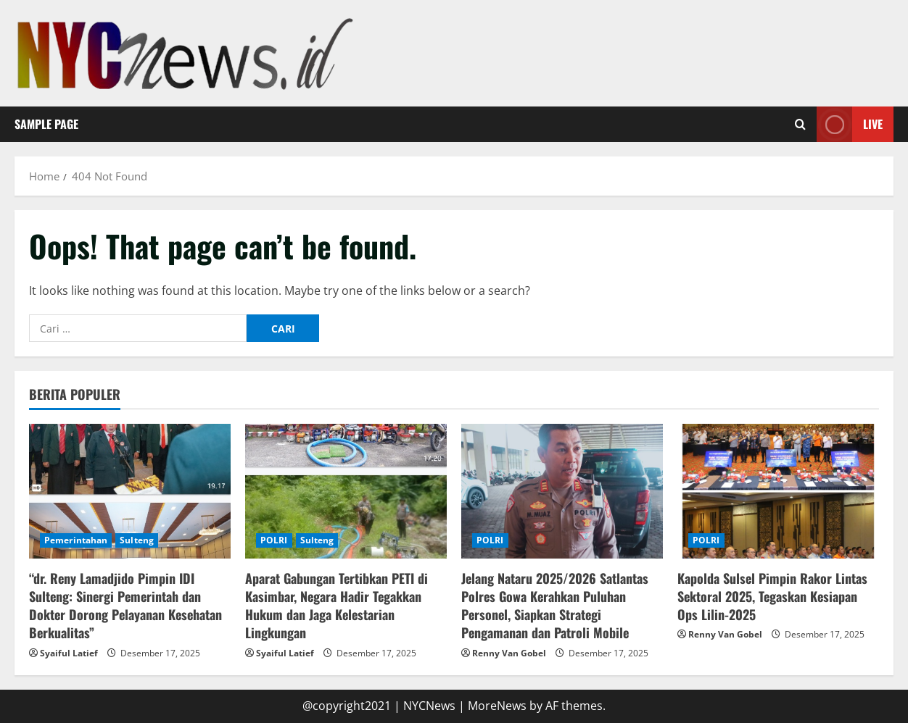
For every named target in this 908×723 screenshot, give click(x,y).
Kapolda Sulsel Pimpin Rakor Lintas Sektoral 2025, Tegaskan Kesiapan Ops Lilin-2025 (772, 596)
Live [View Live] (850, 124)
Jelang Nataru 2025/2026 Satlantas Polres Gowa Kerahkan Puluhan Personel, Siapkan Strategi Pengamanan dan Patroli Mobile (554, 606)
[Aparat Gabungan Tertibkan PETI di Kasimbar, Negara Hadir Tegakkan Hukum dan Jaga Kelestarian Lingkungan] (346, 491)
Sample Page (46, 124)
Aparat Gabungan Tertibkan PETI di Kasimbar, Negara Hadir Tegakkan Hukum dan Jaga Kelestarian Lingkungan (336, 606)
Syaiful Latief (69, 653)
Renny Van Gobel (509, 653)
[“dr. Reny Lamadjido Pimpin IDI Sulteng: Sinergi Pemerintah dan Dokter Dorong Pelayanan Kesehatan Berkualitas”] (130, 491)
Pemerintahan (75, 540)
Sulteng (137, 540)
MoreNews (497, 706)
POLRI (274, 540)
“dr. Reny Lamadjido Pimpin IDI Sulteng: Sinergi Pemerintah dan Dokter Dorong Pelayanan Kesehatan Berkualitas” (125, 606)
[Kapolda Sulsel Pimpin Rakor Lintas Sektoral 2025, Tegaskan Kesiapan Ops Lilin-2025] (778, 491)
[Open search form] (800, 124)
